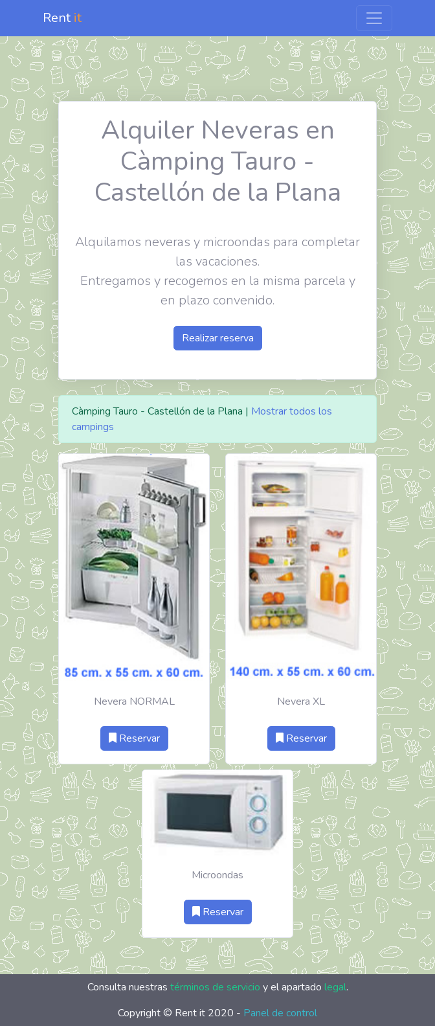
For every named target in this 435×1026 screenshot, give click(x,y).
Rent (62, 18)
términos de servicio (215, 987)
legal (335, 987)
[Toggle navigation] (374, 18)
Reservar (134, 738)
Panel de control (280, 1013)
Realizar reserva (218, 338)
